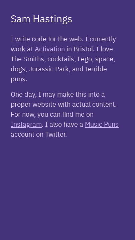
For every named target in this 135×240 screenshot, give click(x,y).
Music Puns (102, 123)
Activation (50, 48)
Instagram (26, 123)
